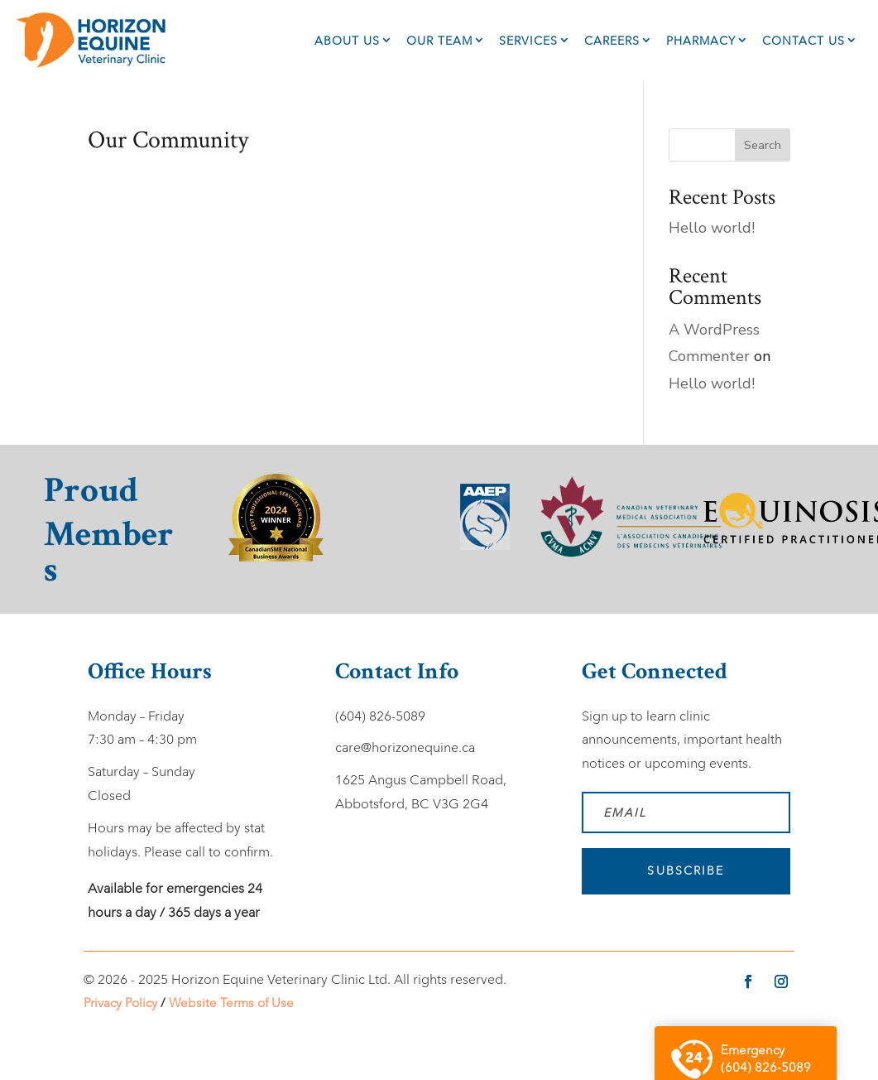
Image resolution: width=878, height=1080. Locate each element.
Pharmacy (701, 40)
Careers (612, 40)
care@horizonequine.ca (405, 747)
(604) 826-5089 (380, 716)
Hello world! (712, 228)
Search (762, 145)
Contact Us (803, 40)
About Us (347, 40)
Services (528, 40)
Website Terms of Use (231, 1002)
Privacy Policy (120, 1002)
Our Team (439, 40)
